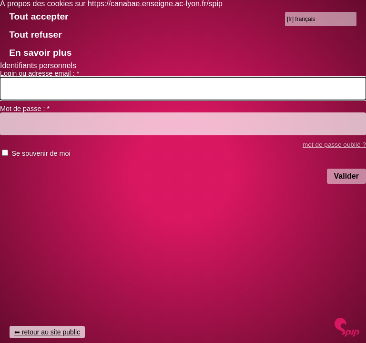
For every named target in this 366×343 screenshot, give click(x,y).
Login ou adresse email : (39, 73)
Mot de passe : (25, 108)
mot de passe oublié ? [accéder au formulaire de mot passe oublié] (334, 144)
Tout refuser (35, 35)
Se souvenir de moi (40, 153)
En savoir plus (40, 53)
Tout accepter (38, 16)
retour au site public (51, 332)
